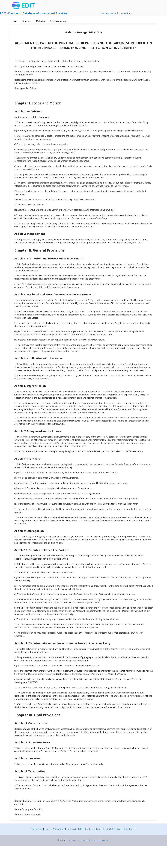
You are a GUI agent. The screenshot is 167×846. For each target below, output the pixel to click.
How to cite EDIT (75, 829)
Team (47, 829)
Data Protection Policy (101, 840)
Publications (58, 829)
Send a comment (58, 21)
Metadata (41, 21)
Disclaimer (72, 840)
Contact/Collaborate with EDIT (100, 829)
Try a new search (109, 13)
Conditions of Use (84, 840)
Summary (26, 21)
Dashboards (130, 829)
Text (14, 21)
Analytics (127, 13)
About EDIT (36, 829)
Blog (119, 829)
